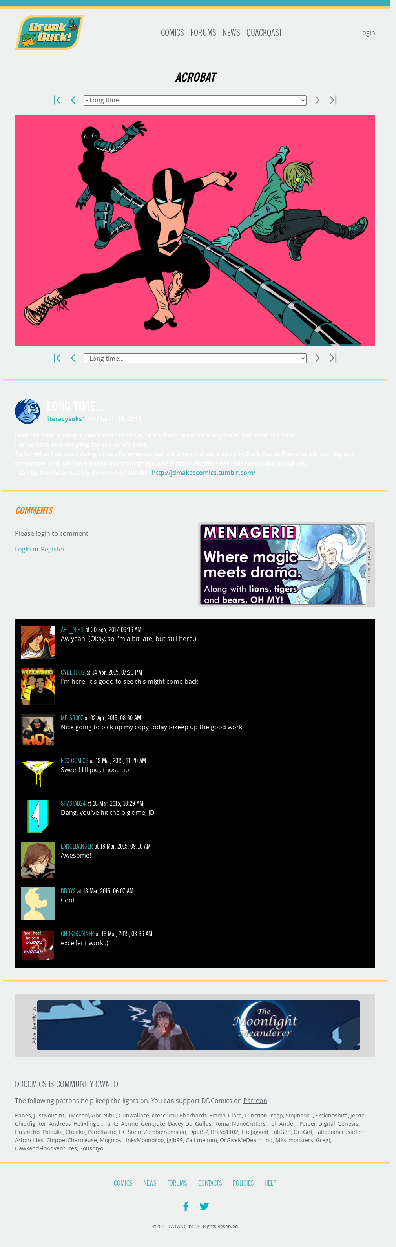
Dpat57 (198, 1132)
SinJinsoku (299, 1115)
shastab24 (73, 804)
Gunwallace (134, 1115)
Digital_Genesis (338, 1123)
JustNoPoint (49, 1115)
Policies (243, 1183)
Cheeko (75, 1132)
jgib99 (175, 1140)
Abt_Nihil (72, 630)
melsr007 (72, 718)
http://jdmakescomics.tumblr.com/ (203, 472)
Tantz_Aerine (121, 1123)
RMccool (78, 1115)
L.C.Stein (130, 1132)
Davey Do (180, 1123)
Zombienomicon (165, 1132)
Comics (172, 32)
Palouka (52, 1132)
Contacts (210, 1183)
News (231, 32)
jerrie (357, 1115)
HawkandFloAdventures (46, 1148)
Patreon (255, 1100)
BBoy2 (68, 891)
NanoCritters (249, 1123)
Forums (203, 32)
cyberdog (73, 672)
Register (53, 549)
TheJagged (254, 1132)
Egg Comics (74, 761)
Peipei (307, 1123)
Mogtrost (111, 1140)
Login (367, 32)
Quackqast (264, 32)
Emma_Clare (225, 1115)
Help (270, 1183)
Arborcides (29, 1140)
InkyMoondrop (145, 1140)
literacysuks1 (66, 418)
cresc (159, 1115)
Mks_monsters (294, 1140)
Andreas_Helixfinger (75, 1123)
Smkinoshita (332, 1115)
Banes (23, 1115)
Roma (221, 1123)
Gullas (203, 1123)
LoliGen (281, 1132)
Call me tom (201, 1140)
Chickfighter (30, 1123)
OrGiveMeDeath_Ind (246, 1140)
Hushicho (27, 1132)
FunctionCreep (264, 1115)
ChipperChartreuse (71, 1140)
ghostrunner (77, 934)
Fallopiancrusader (339, 1132)
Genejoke (153, 1123)
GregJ (323, 1140)
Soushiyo (91, 1148)
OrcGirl (303, 1132)
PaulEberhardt (187, 1115)
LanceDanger (77, 846)
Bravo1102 (224, 1132)
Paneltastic (102, 1132)
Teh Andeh (282, 1123)
